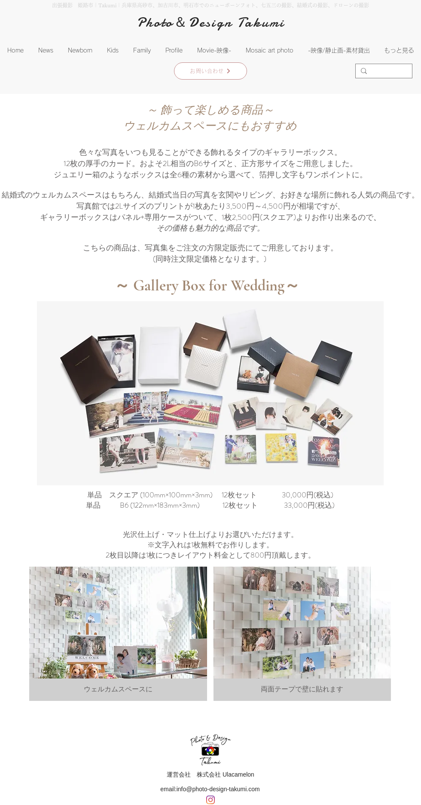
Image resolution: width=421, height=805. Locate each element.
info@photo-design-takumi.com (218, 789)
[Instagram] (210, 800)
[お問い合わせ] (210, 71)
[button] (80, 50)
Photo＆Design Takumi (211, 22)
